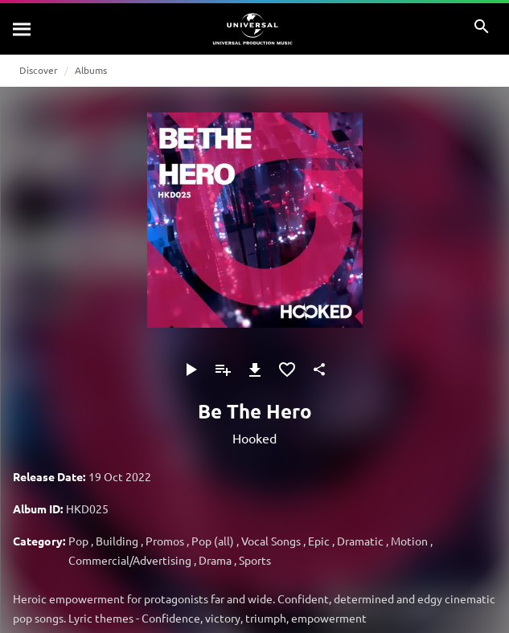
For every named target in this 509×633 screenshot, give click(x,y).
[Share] (319, 369)
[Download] (255, 369)
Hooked (254, 438)
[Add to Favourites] (287, 369)
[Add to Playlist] (222, 369)
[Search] (22, 29)
